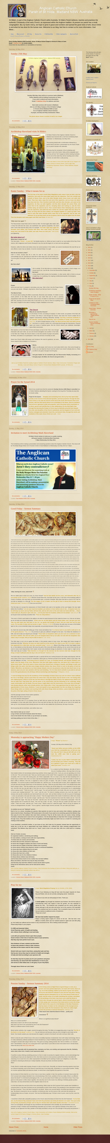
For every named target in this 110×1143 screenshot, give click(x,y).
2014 (89, 268)
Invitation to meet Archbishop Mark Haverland (32, 433)
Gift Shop (29, 34)
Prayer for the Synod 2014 (23, 382)
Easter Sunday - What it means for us (27, 191)
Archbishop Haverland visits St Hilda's (28, 131)
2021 (89, 250)
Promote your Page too (91, 82)
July (90, 280)
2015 (89, 265)
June (90, 283)
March (91, 331)
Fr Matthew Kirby (49, 34)
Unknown (90, 352)
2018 (89, 258)
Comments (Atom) (21, 1131)
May (90, 286)
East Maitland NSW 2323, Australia (25, 498)
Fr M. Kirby (91, 346)
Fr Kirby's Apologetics (61, 34)
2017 (89, 260)
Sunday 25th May (19, 53)
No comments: (16, 121)
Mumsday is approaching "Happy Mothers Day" (33, 737)
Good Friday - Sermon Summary (26, 508)
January (91, 336)
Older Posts (77, 1127)
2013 (89, 339)
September (92, 275)
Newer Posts (14, 1127)
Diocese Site (38, 34)
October (91, 273)
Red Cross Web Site (28, 1045)
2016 (89, 263)
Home (12, 34)
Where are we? (20, 34)
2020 (89, 252)
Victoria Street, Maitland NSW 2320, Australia (28, 181)
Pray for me (16, 885)
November (92, 270)
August (91, 278)
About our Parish (74, 34)
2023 (89, 247)
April (90, 328)
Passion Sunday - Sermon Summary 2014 (29, 983)
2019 (89, 255)
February (91, 333)
